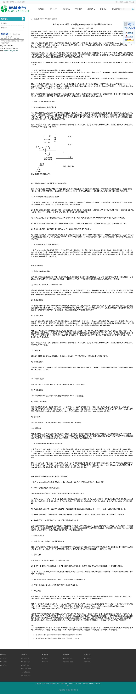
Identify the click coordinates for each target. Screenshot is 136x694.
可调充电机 (25, 658)
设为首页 (118, 2)
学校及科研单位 (69, 662)
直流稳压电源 (26, 675)
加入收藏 (125, 2)
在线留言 (87, 662)
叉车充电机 (25, 665)
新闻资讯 (91, 9)
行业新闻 (4, 23)
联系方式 (116, 9)
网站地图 (131, 2)
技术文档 (78, 9)
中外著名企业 (68, 658)
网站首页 (41, 9)
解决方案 (4, 665)
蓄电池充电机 (26, 662)
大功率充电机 (26, 672)
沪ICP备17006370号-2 (75, 683)
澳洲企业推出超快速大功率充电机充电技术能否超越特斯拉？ (56, 635)
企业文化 (4, 662)
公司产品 (66, 9)
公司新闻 (4, 28)
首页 (41, 19)
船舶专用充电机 (27, 668)
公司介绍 (4, 658)
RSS (68, 686)
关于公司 (53, 9)
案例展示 (103, 9)
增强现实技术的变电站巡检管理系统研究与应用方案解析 (55, 638)
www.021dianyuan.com (11, 51)
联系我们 (87, 658)
